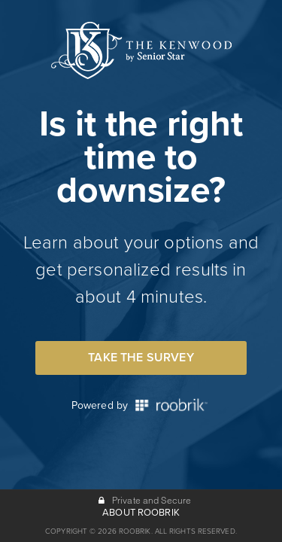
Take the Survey (140, 357)
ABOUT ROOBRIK (141, 513)
